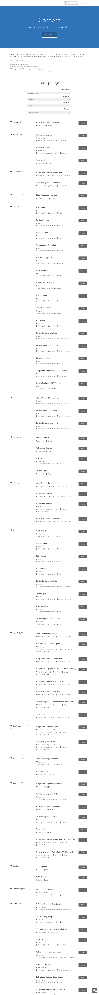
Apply (83, 115)
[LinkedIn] (88, 3)
